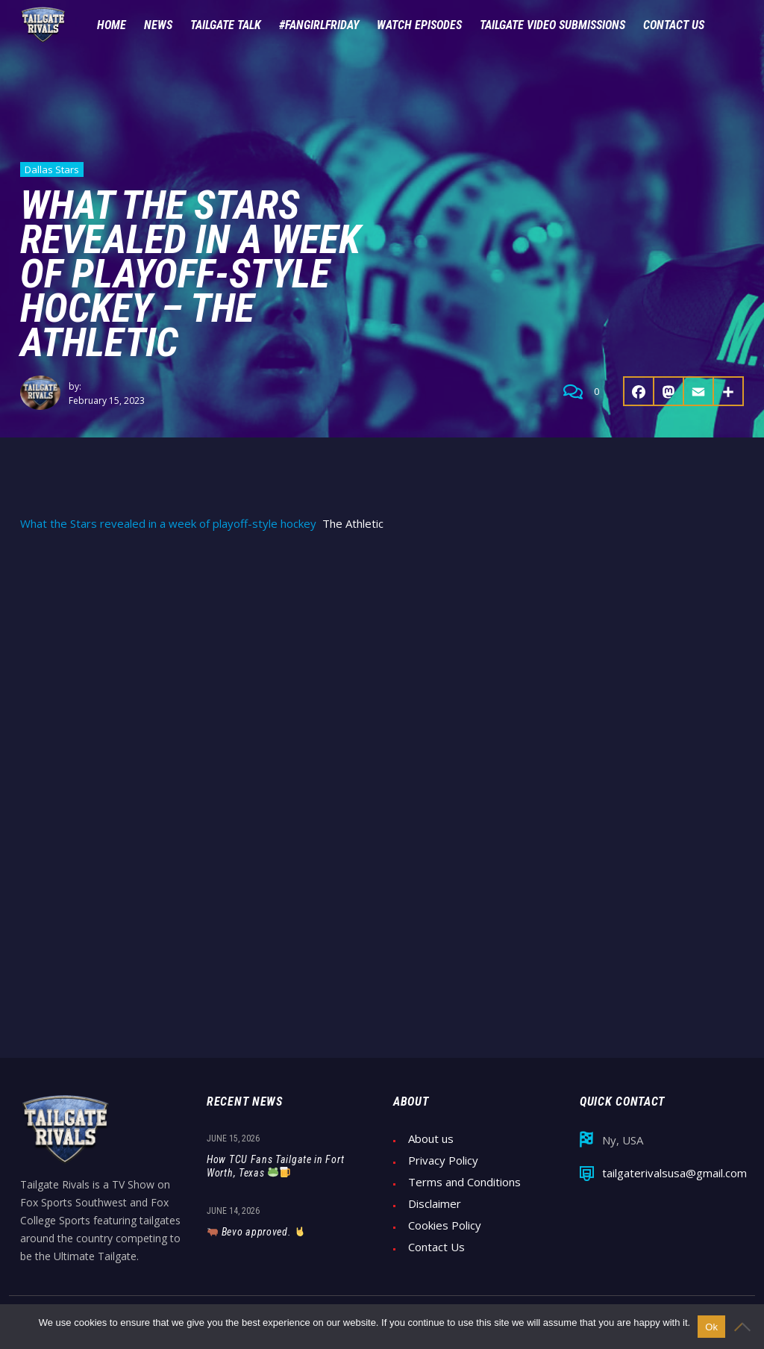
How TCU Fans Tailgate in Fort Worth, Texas (275, 1166)
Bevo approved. (256, 1232)
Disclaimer (434, 1204)
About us (431, 1139)
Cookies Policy (444, 1225)
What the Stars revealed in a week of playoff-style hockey (168, 524)
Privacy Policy (443, 1160)
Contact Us (436, 1247)
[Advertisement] (382, 657)
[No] (745, 1326)
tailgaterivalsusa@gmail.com (674, 1173)
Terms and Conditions (464, 1182)
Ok (711, 1327)
